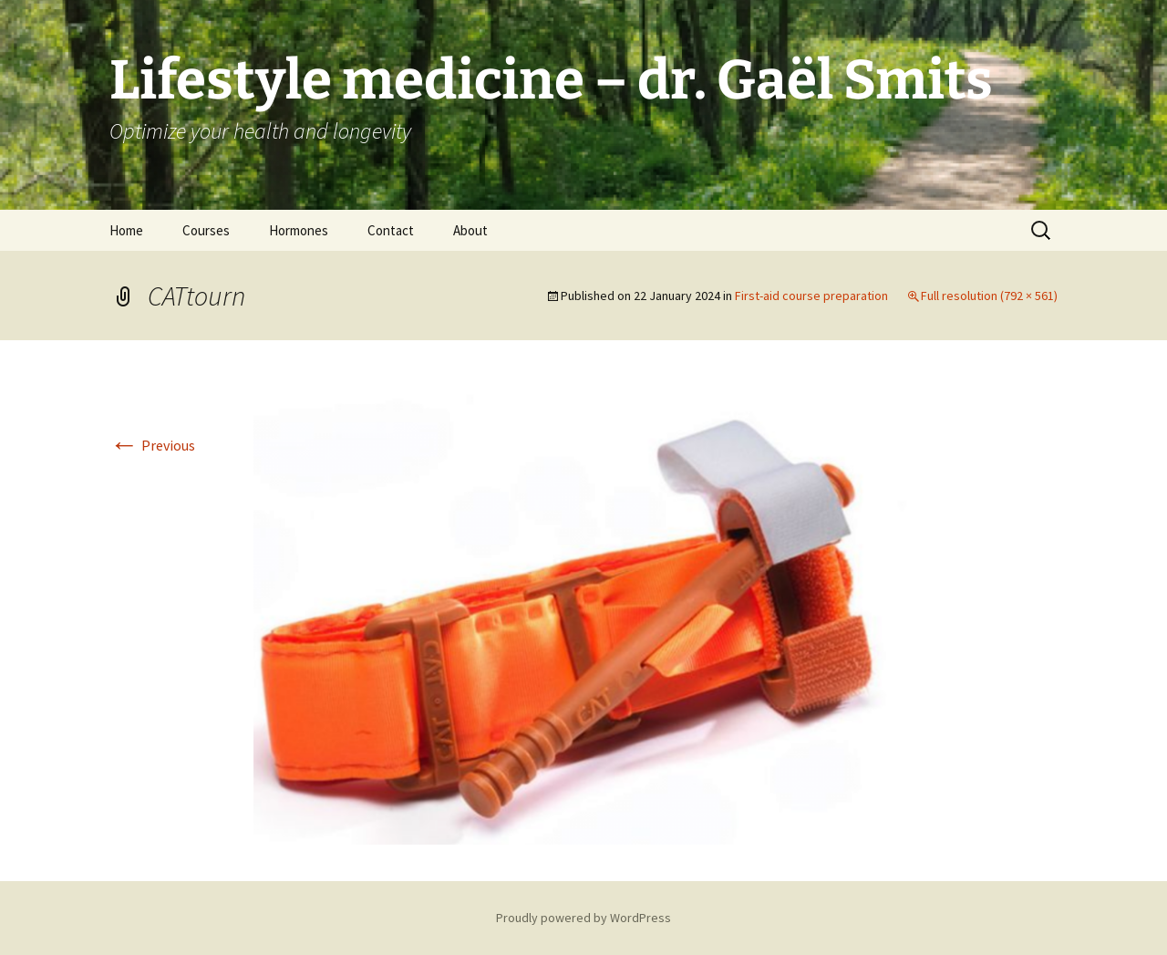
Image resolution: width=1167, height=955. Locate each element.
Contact (390, 230)
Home (126, 230)
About (470, 230)
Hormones (298, 230)
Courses (206, 230)
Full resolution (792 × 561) (989, 295)
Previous (152, 445)
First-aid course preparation (811, 295)
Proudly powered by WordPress (583, 917)
